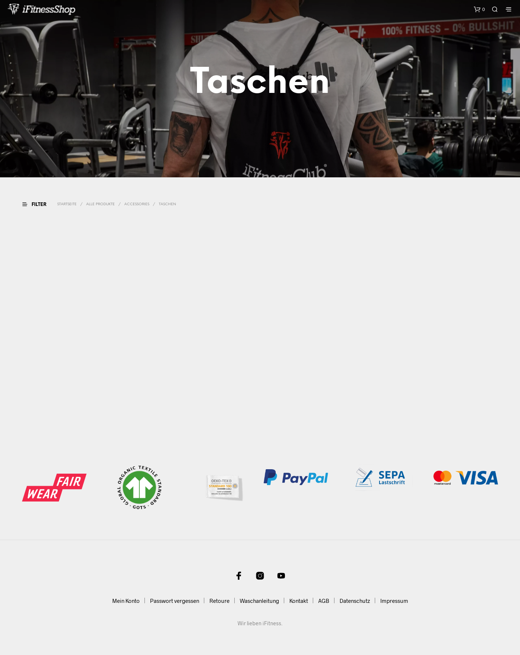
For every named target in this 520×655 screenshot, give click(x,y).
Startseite (67, 204)
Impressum (394, 600)
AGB (323, 600)
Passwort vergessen (174, 600)
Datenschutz (355, 600)
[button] (479, 9)
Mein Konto (126, 600)
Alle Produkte (100, 204)
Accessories (136, 204)
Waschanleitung (259, 600)
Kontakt (298, 600)
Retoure (219, 600)
